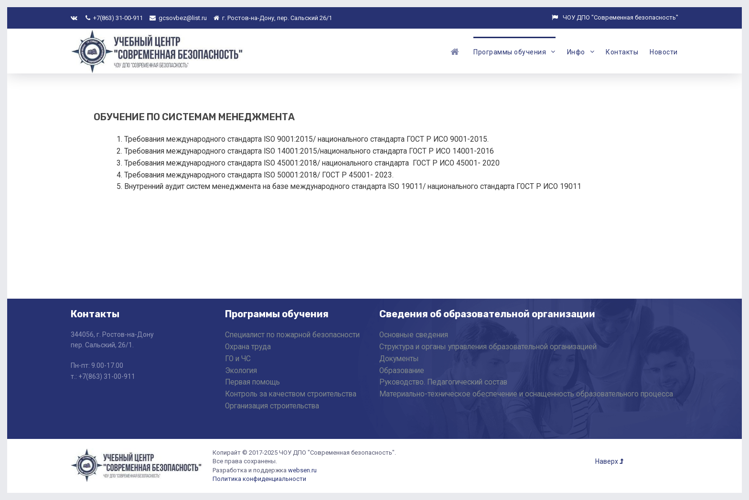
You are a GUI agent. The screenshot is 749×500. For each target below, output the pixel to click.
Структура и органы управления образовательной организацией (488, 347)
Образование (401, 370)
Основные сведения (413, 335)
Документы (399, 358)
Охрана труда (248, 347)
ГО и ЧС (238, 358)
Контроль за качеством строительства (290, 394)
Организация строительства (272, 406)
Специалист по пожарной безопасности (292, 335)
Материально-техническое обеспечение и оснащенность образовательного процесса (526, 394)
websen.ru (302, 470)
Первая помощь (252, 382)
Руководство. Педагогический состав (443, 382)
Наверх (609, 461)
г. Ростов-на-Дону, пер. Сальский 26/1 (273, 18)
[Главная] (456, 51)
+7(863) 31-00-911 (114, 18)
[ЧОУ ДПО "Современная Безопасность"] (158, 50)
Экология (241, 370)
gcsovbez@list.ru (178, 18)
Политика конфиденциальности (259, 478)
